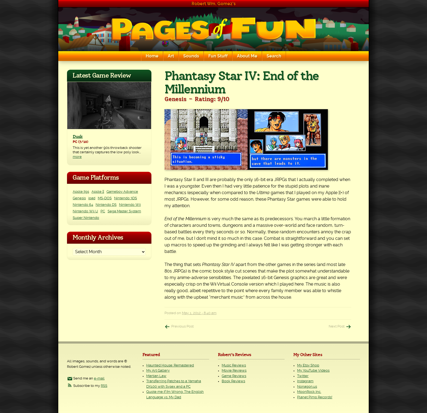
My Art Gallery (158, 370)
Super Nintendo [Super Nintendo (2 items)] (86, 218)
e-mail (99, 378)
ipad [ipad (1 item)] (91, 198)
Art (171, 56)
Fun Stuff (218, 56)
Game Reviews (234, 376)
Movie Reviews (234, 370)
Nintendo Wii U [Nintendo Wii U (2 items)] (85, 211)
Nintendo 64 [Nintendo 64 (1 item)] (83, 205)
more (77, 157)
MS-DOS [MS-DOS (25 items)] (105, 198)
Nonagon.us (307, 386)
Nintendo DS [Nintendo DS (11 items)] (106, 205)
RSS (104, 386)
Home (152, 56)
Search (274, 56)
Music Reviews (234, 365)
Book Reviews (233, 381)
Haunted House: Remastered (170, 365)
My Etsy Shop (308, 365)
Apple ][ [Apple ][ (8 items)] (97, 192)
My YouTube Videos (313, 370)
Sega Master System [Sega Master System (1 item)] (124, 211)
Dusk (78, 136)
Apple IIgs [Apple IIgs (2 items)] (81, 192)
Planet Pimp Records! (314, 397)
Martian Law (156, 376)
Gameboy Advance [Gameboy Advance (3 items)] (122, 192)
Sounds (191, 56)
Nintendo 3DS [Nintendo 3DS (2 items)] (125, 198)
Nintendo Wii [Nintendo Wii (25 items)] (130, 205)
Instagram (305, 381)
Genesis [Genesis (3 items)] (79, 198)
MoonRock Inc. (309, 392)
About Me (247, 56)
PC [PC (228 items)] (102, 211)
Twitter (303, 376)
